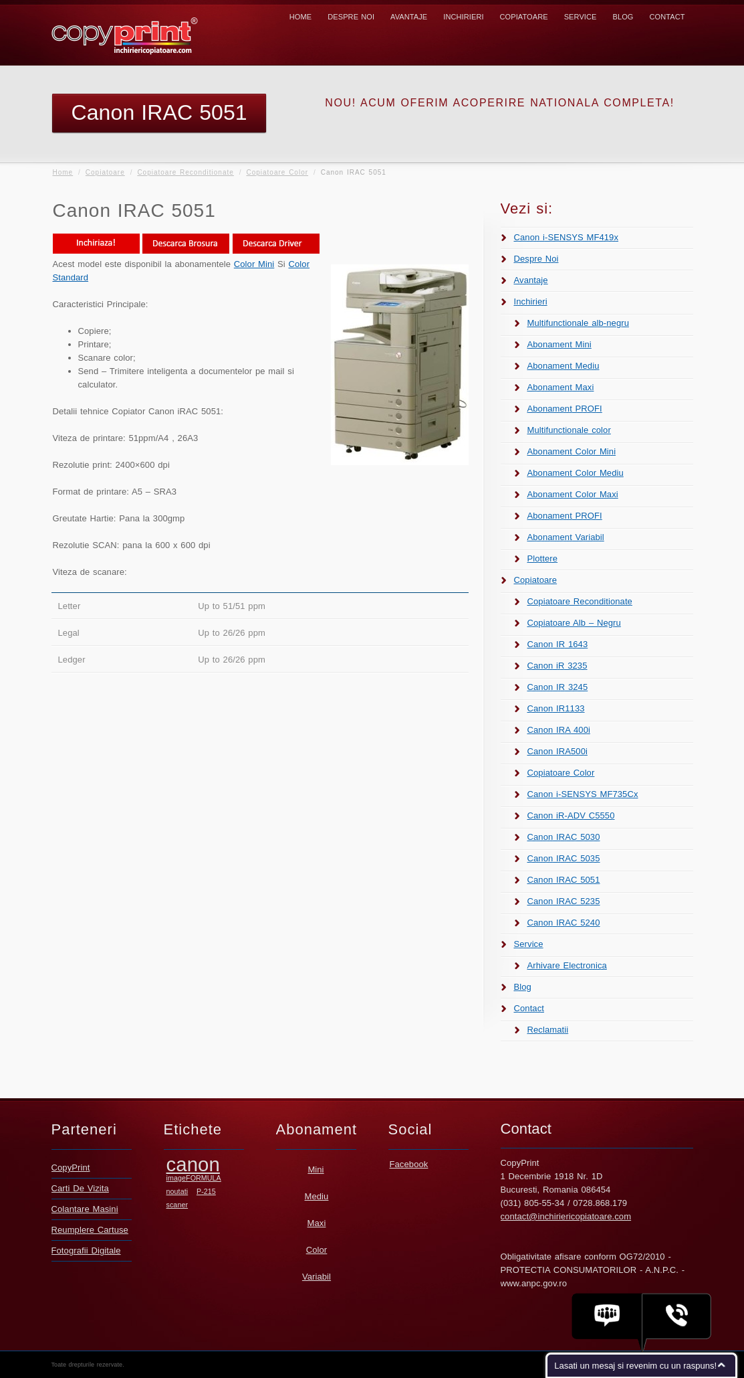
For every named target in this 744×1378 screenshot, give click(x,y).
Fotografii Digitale (86, 1250)
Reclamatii (548, 1030)
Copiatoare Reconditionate (185, 172)
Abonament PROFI (564, 409)
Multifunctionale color (569, 430)
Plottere (542, 558)
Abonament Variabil (565, 537)
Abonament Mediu (563, 366)
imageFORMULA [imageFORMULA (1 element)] (193, 1178)
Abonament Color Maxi (572, 494)
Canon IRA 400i (558, 730)
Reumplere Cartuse (89, 1230)
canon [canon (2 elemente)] (193, 1164)
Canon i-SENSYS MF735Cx (582, 794)
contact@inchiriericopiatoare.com (566, 1216)
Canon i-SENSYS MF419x (566, 237)
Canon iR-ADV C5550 (571, 815)
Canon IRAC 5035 (563, 858)
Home (300, 17)
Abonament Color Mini (571, 451)
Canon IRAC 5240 (563, 923)
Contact (667, 17)
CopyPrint (70, 1167)
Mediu (317, 1196)
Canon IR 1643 (557, 644)
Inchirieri (463, 17)
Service (580, 17)
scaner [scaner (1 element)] (177, 1205)
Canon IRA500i (557, 751)
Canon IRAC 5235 (563, 901)
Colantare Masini (84, 1209)
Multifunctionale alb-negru (578, 323)
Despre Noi (351, 17)
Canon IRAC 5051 (563, 880)
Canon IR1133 (556, 708)
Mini (315, 1170)
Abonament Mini (559, 344)
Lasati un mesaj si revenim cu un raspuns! (635, 1366)
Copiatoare (524, 17)
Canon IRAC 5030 (563, 837)
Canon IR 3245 (557, 687)
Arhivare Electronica (567, 965)
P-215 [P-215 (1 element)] (206, 1191)
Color (317, 1250)
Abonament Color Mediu (575, 473)
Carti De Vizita (80, 1188)
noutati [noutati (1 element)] (177, 1191)
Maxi (316, 1223)
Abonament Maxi (560, 387)
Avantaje (408, 17)
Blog (622, 17)
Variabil (316, 1277)
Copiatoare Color (277, 172)
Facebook (409, 1164)
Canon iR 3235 (557, 666)
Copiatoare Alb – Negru (574, 623)
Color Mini (254, 264)
